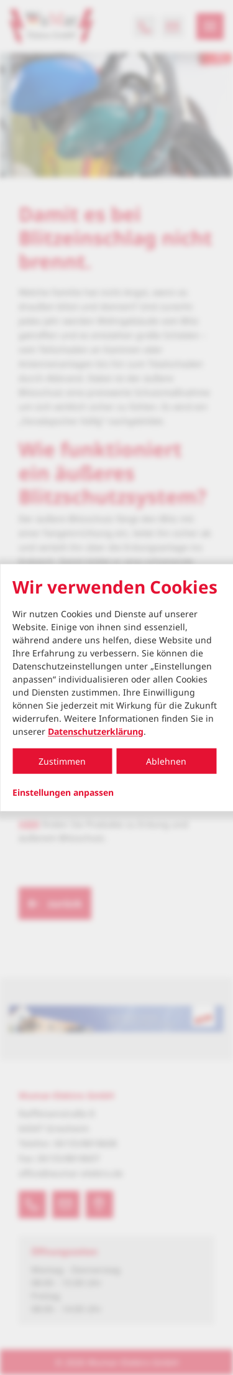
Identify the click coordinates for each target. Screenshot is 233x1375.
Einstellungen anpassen (63, 792)
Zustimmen (62, 761)
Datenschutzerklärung (96, 731)
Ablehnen (166, 761)
